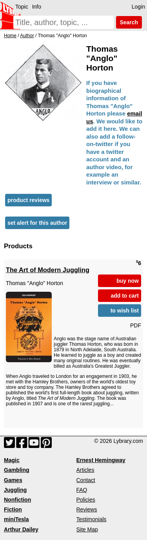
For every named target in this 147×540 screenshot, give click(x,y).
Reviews (86, 509)
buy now (127, 281)
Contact (85, 480)
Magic (12, 460)
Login (138, 7)
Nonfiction (17, 500)
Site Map (87, 529)
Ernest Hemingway (100, 460)
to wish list (125, 310)
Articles (85, 470)
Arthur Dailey (21, 529)
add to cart (125, 296)
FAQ (81, 490)
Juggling (15, 490)
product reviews (28, 200)
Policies (85, 500)
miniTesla (16, 519)
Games (13, 480)
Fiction (13, 509)
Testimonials (91, 519)
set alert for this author (37, 223)
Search (129, 22)
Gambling (16, 470)
